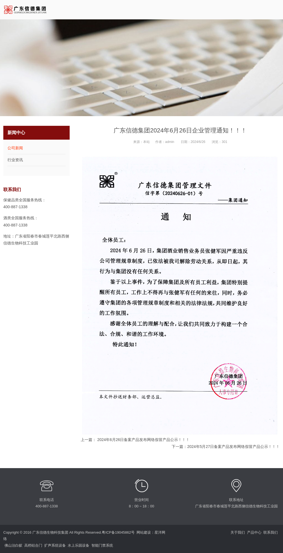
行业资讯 (15, 160)
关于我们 (237, 532)
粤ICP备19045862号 (118, 532)
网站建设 (144, 532)
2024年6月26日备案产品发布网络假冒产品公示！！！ (143, 439)
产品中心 (254, 532)
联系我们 (270, 532)
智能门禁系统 (102, 545)
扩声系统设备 (55, 545)
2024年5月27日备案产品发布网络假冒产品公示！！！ (233, 446)
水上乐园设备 (78, 545)
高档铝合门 (33, 545)
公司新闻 (15, 148)
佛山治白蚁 (13, 545)
